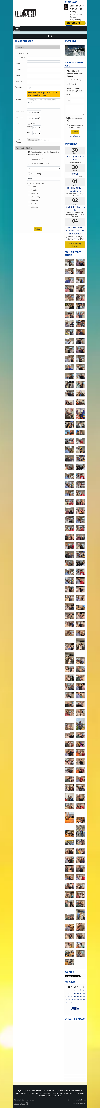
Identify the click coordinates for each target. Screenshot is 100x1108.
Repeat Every (34, 173)
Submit (38, 229)
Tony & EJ (72, 84)
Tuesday (33, 193)
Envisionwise (75, 1100)
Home (16, 1093)
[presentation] (37, 218)
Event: (17, 75)
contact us (78, 1091)
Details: (18, 100)
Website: (18, 87)
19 (81, 996)
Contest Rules (44, 1096)
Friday (32, 203)
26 (81, 999)
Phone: (18, 69)
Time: (17, 123)
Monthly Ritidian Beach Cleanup (75, 189)
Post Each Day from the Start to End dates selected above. (43, 153)
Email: (17, 64)
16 (72, 996)
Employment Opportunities (52, 1093)
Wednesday (34, 197)
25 (78, 999)
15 (69, 996)
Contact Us (57, 1096)
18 (78, 996)
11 (78, 993)
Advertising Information (75, 1093)
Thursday (33, 200)
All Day (32, 123)
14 (66, 996)
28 (66, 1002)
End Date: (19, 117)
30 (72, 1002)
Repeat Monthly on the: (38, 163)
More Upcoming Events (75, 244)
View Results (75, 136)
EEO (37, 1093)
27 (84, 999)
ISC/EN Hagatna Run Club (75, 208)
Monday (32, 190)
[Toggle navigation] (17, 28)
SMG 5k (74, 173)
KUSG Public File (27, 1093)
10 (75, 993)
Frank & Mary (74, 79)
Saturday (33, 207)
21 (66, 999)
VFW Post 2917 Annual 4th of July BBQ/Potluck (75, 230)
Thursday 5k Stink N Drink (75, 158)
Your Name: (20, 58)
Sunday (32, 187)
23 (72, 999)
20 (84, 996)
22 (69, 999)
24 (75, 999)
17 (75, 996)
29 (69, 1002)
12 (81, 993)
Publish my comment (74, 119)
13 (84, 993)
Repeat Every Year (36, 159)
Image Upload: (18, 140)
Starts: (29, 127)
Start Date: (19, 111)
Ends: (29, 132)
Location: (19, 81)
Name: (68, 94)
